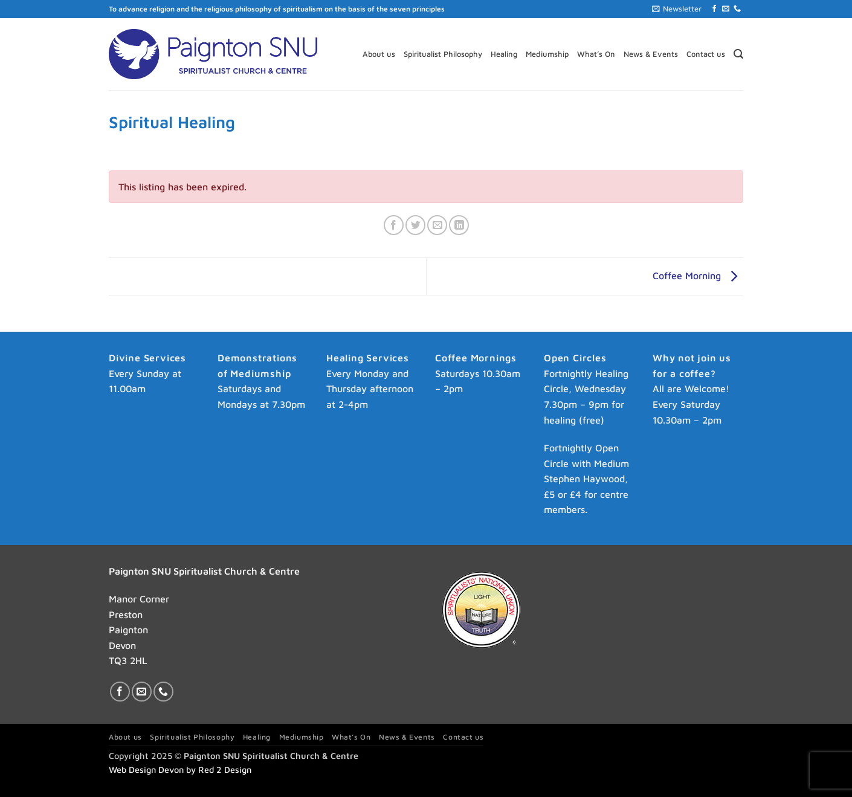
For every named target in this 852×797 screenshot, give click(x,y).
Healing (504, 54)
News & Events (651, 54)
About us (379, 54)
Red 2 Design (224, 769)
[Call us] (737, 9)
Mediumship (547, 54)
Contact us (705, 54)
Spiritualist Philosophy (443, 54)
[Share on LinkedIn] (459, 225)
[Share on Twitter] (415, 225)
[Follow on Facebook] (714, 9)
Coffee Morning (698, 275)
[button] (677, 9)
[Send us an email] (725, 9)
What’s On (596, 54)
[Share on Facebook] (394, 225)
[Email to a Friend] (437, 225)
